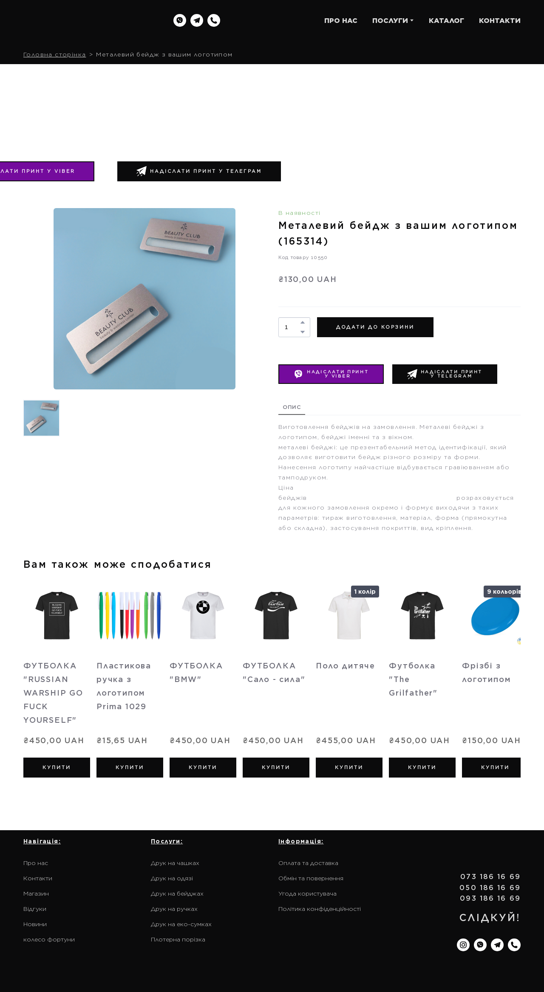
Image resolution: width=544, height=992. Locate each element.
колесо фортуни (49, 939)
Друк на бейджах (177, 893)
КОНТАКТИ (500, 21)
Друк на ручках (174, 908)
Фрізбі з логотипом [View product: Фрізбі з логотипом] (486, 672)
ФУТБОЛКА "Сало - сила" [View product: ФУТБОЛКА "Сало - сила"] (274, 672)
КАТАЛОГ (446, 21)
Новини (35, 924)
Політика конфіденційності (319, 908)
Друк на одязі (172, 878)
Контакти (37, 878)
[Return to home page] (77, 20)
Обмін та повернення (310, 878)
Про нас (35, 863)
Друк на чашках (175, 863)
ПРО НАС (340, 21)
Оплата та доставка (308, 863)
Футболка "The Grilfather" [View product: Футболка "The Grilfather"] (413, 679)
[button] (179, 20)
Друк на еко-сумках (181, 924)
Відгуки (34, 908)
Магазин (36, 893)
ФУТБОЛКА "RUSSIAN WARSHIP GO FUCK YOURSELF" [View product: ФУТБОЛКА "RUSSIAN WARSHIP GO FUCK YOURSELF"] (53, 692)
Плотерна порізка (178, 939)
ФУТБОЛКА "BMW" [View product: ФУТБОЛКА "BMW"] (196, 672)
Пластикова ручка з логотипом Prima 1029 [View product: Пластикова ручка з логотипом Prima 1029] (123, 686)
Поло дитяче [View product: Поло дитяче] (345, 665)
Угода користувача (307, 893)
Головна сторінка (54, 54)
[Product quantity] (292, 327)
